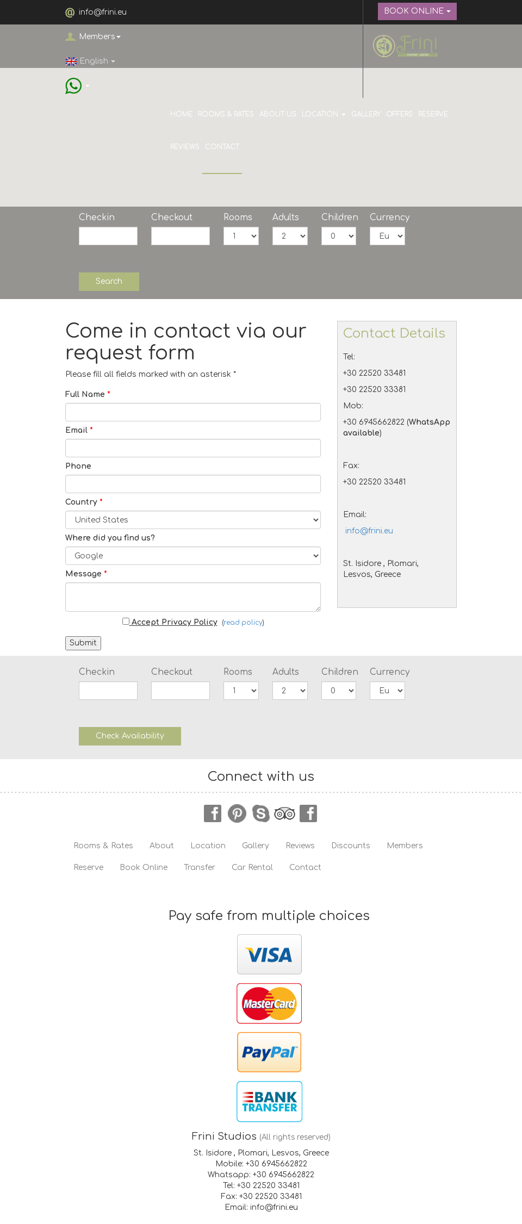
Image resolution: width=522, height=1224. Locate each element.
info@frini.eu (103, 12)
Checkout (171, 217)
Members (100, 37)
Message (86, 574)
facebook (213, 813)
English (90, 61)
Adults (285, 217)
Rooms (237, 217)
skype (261, 813)
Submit (83, 643)
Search (109, 281)
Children (339, 217)
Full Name (87, 394)
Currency (387, 217)
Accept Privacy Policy (169, 622)
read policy (243, 622)
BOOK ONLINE (417, 11)
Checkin (97, 217)
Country (84, 502)
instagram (309, 813)
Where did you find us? (110, 538)
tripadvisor (285, 813)
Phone (78, 466)
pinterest (237, 813)
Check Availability (130, 736)
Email (79, 430)
